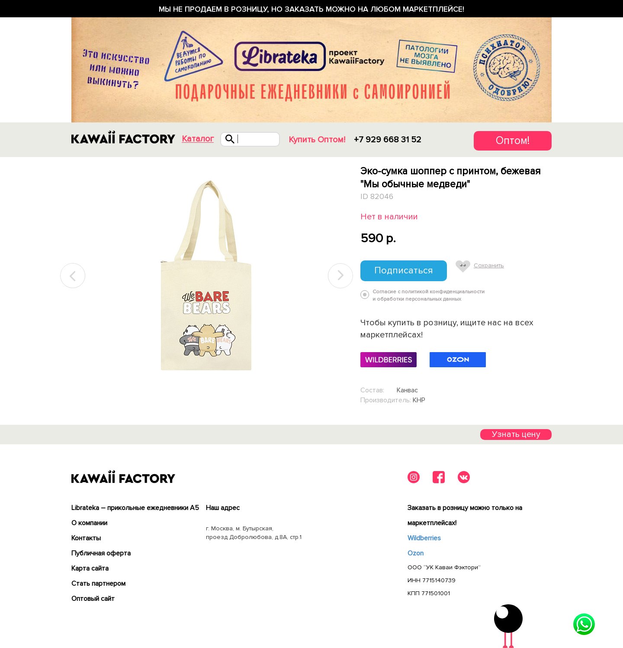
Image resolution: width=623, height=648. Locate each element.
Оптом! (513, 140)
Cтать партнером (98, 583)
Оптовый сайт (93, 598)
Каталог (198, 139)
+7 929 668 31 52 (387, 140)
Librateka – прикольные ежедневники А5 (135, 508)
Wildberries (424, 538)
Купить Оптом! (317, 140)
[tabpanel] (206, 276)
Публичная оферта (101, 553)
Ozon (416, 553)
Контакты (86, 538)
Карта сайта (90, 568)
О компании (89, 523)
